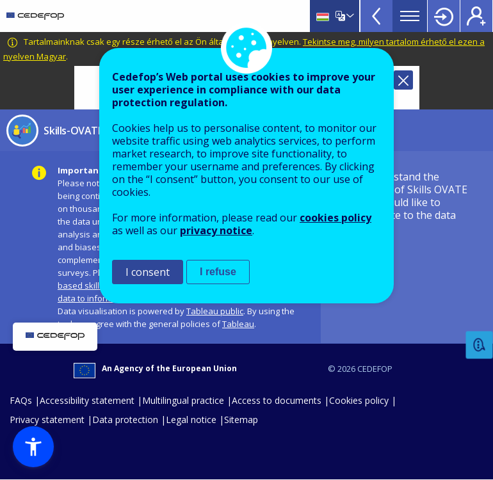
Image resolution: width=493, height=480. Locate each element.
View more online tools (376, 16)
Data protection (125, 419)
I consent (147, 272)
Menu (409, 16)
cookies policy (335, 218)
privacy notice (216, 230)
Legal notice (191, 419)
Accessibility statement (87, 400)
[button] (33, 446)
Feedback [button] (479, 345)
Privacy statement (47, 419)
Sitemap (241, 419)
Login (444, 16)
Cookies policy (359, 400)
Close (403, 80)
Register (476, 16)
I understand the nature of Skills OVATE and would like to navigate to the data (413, 195)
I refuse (218, 271)
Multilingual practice (183, 400)
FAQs (21, 400)
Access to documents (276, 400)
